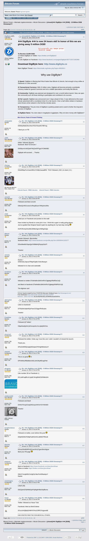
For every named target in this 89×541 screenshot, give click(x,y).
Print (82, 29)
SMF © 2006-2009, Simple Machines (51, 537)
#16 (83, 428)
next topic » (81, 27)
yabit (6, 138)
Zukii (6, 214)
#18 (83, 462)
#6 (83, 214)
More (35, 18)
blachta (7, 445)
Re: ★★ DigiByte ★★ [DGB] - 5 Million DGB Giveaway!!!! (42, 121)
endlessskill (9, 396)
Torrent (30, 15)
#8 (83, 256)
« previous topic (71, 27)
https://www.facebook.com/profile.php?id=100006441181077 (48, 240)
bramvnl (7, 461)
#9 (83, 272)
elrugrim (8, 368)
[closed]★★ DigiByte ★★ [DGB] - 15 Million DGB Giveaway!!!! (44, 36)
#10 (83, 301)
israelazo (8, 272)
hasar (7, 498)
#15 (83, 397)
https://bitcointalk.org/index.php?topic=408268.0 (49, 68)
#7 (83, 234)
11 (21, 29)
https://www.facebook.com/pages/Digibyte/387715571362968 (58, 59)
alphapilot (8, 300)
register (27, 11)
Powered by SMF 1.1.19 (33, 537)
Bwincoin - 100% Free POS (25, 296)
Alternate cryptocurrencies (23, 22)
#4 (83, 166)
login (21, 11)
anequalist (8, 121)
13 (25, 29)
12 (23, 29)
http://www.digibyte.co (55, 64)
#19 (83, 482)
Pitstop (7, 165)
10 (20, 29)
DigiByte (8, 36)
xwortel (7, 352)
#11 (83, 318)
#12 (83, 335)
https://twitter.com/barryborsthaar (40, 468)
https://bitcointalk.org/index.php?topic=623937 (41, 294)
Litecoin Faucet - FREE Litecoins (28, 190)
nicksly (7, 255)
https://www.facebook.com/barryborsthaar (44, 466)
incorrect (8, 334)
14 (27, 29)
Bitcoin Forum (8, 22)
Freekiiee (8, 317)
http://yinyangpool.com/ (64, 293)
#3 (83, 138)
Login (24, 18)
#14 (83, 369)
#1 (83, 37)
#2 (83, 122)
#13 (83, 352)
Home (8, 18)
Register (29, 18)
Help (14, 18)
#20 (83, 498)
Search (19, 18)
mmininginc (9, 481)
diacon (7, 234)
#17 (83, 445)
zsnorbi (7, 197)
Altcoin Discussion (39, 22)
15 (29, 29)
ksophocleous (10, 428)
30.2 (26, 15)
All (34, 29)
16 (31, 29)
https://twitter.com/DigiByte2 (47, 56)
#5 (83, 198)
